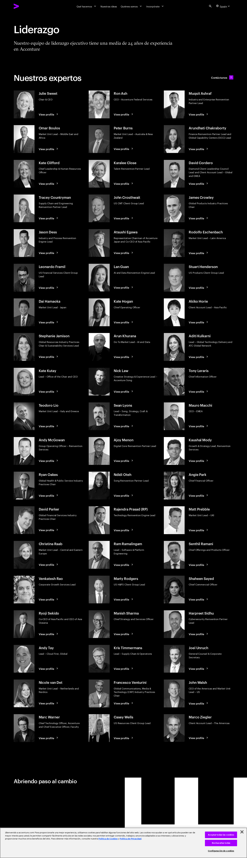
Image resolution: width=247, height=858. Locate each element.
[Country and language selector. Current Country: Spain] (223, 6)
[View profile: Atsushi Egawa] (124, 253)
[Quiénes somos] (131, 6)
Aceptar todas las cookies (221, 835)
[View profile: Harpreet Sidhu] (199, 634)
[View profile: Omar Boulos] (49, 149)
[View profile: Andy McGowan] (49, 461)
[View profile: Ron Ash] (124, 114)
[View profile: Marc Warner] (49, 738)
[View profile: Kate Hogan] (124, 322)
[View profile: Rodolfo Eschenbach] (199, 253)
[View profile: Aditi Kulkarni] (199, 357)
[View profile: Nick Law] (124, 391)
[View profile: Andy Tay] (49, 668)
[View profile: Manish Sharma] (124, 634)
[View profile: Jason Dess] (49, 253)
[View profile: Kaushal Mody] (199, 461)
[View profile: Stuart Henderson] (199, 287)
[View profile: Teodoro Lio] (49, 426)
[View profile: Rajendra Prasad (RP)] (124, 530)
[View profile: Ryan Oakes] (49, 495)
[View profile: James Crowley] (199, 218)
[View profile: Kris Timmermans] (124, 668)
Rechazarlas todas (221, 843)
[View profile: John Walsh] (199, 703)
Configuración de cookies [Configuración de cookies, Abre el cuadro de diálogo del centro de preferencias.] (221, 851)
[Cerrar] (241, 831)
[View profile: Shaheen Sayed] (199, 599)
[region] (123, 843)
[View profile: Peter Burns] (124, 149)
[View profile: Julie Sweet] (49, 114)
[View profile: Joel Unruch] (199, 668)
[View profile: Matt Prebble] (199, 530)
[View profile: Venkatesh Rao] (49, 599)
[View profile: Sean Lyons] (124, 426)
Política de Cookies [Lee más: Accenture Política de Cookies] (108, 839)
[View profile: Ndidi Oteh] (124, 495)
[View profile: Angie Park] (199, 495)
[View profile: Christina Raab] (49, 564)
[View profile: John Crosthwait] (124, 218)
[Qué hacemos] (86, 6)
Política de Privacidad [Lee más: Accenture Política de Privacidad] (130, 839)
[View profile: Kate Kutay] (49, 391)
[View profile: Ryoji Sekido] (49, 634)
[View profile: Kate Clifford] (49, 183)
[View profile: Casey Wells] (124, 738)
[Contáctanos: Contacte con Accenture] (222, 77)
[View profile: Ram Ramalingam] (124, 565)
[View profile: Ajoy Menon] (124, 461)
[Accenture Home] (24, 6)
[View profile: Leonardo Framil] (49, 287)
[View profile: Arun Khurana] (124, 357)
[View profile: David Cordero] (199, 183)
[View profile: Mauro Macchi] (199, 426)
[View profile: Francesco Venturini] (124, 703)
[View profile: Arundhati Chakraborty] (199, 149)
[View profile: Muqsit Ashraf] (199, 114)
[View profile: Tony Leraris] (199, 391)
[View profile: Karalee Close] (124, 183)
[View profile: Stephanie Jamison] (49, 357)
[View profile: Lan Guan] (124, 287)
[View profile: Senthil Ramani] (199, 565)
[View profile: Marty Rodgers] (124, 599)
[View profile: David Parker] (49, 530)
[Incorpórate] (155, 6)
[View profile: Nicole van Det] (49, 703)
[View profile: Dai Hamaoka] (49, 322)
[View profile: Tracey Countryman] (49, 218)
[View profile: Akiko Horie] (199, 322)
